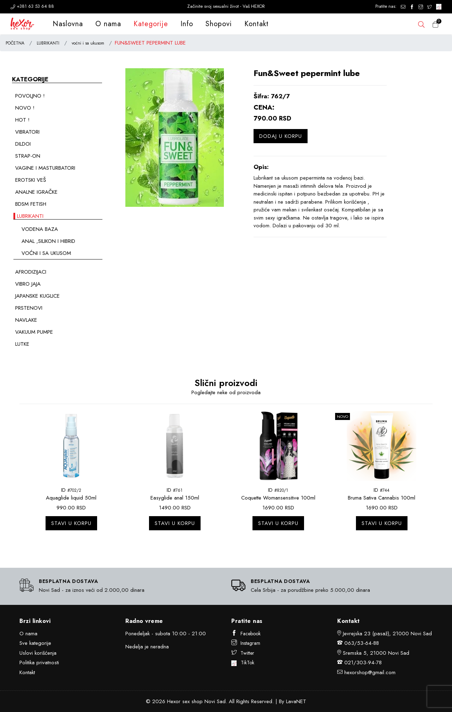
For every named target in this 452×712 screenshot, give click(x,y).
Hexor (173, 701)
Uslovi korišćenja (37, 653)
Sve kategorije (35, 643)
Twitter (242, 652)
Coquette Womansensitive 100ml (278, 498)
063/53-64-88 (361, 643)
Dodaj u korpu (280, 136)
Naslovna (68, 24)
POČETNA (15, 43)
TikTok (242, 662)
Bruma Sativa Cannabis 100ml (381, 498)
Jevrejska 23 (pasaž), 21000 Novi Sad (387, 633)
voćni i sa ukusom (88, 43)
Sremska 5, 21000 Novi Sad (376, 653)
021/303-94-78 (363, 662)
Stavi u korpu (71, 523)
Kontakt (256, 24)
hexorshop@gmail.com (370, 672)
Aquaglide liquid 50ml (71, 498)
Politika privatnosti (39, 662)
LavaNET (296, 701)
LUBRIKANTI (48, 43)
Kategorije (150, 24)
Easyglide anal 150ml (174, 498)
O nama (108, 24)
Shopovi (219, 24)
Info (186, 24)
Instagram (245, 643)
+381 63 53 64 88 (32, 6)
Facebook (246, 633)
